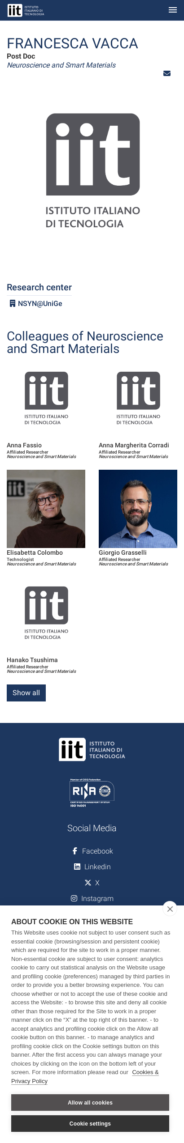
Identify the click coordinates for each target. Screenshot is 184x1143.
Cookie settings (90, 1124)
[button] (167, 73)
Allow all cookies (90, 1103)
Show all (26, 692)
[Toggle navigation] (173, 10)
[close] (169, 908)
